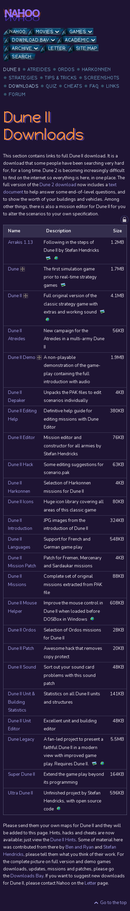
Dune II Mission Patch (22, 562)
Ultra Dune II (20, 793)
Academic (77, 40)
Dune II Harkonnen (19, 487)
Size (117, 231)
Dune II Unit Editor (19, 725)
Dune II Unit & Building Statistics (21, 702)
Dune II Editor (21, 438)
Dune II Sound (22, 667)
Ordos (66, 69)
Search (21, 56)
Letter (57, 48)
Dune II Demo (23, 357)
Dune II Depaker (16, 396)
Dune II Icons (21, 502)
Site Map (86, 48)
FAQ (94, 86)
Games (77, 31)
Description (58, 231)
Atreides (39, 69)
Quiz (51, 86)
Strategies (23, 77)
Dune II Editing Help (22, 415)
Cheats (73, 86)
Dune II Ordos (22, 630)
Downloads (24, 86)
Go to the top (113, 903)
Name (14, 231)
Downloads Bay (26, 876)
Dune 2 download (58, 185)
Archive (22, 48)
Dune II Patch (21, 648)
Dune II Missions (17, 580)
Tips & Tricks (61, 77)
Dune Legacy (21, 739)
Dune (17, 269)
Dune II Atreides (16, 335)
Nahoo (17, 31)
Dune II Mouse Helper (22, 607)
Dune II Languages (19, 543)
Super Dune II (21, 774)
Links (113, 86)
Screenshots (102, 77)
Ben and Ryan (80, 847)
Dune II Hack (20, 465)
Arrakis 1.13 (20, 242)
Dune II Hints (63, 840)
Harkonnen (96, 69)
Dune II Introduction (20, 524)
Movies (44, 31)
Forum (17, 94)
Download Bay (30, 40)
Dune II (11, 69)
